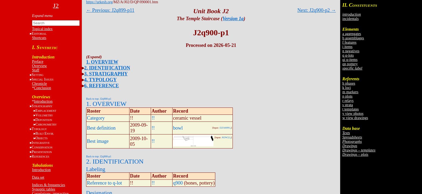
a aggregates (351, 34)
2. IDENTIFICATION (107, 68)
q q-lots (348, 55)
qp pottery (350, 64)
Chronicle (39, 84)
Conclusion (42, 88)
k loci (346, 88)
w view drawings (355, 118)
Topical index (42, 29)
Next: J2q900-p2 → (316, 10)
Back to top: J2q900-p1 (98, 98)
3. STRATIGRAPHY (106, 74)
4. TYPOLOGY (100, 79)
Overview (39, 66)
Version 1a (233, 18)
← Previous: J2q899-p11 (110, 10)
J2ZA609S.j (225, 127)
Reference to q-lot (104, 183)
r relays (348, 101)
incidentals (350, 19)
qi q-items (349, 60)
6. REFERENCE (101, 85)
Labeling (95, 169)
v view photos (353, 114)
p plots (347, 96)
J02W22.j (226, 137)
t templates (350, 109)
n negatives (350, 51)
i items (347, 47)
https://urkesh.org (99, 2)
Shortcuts (39, 38)
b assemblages (353, 38)
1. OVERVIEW (102, 62)
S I (43, 79)
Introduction (43, 101)
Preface (37, 62)
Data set (38, 177)
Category (96, 118)
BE (45, 133)
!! (153, 118)
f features (349, 42)
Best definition (101, 128)
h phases (348, 83)
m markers (350, 92)
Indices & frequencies (48, 185)
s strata (347, 105)
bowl (178, 128)
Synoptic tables (43, 189)
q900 (178, 183)
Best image (97, 141)
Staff (35, 70)
